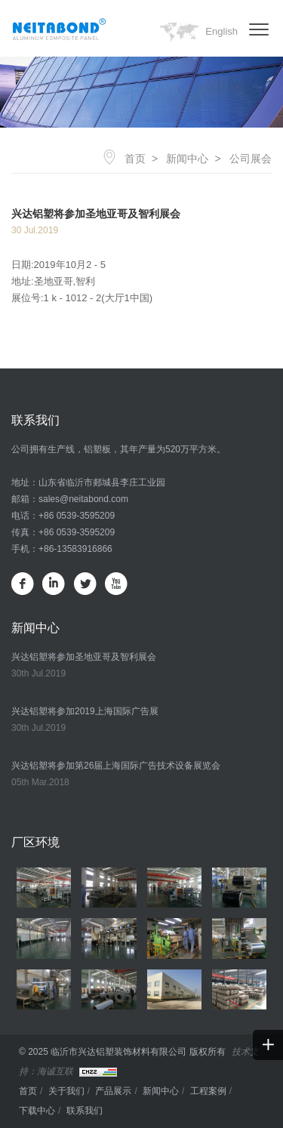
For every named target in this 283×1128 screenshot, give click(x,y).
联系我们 (84, 1110)
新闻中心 (187, 159)
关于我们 (66, 1091)
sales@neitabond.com (83, 499)
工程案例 (208, 1091)
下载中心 (37, 1110)
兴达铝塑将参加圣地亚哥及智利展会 (83, 657)
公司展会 (250, 159)
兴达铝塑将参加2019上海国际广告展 (84, 711)
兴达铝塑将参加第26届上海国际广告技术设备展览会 (115, 765)
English (221, 31)
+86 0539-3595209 (76, 515)
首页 (135, 159)
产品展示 (113, 1091)
